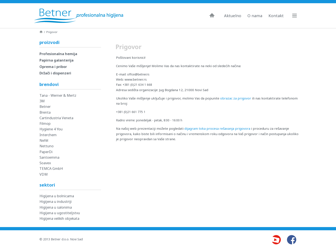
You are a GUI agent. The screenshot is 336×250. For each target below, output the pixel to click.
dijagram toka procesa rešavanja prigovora (217, 128)
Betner (45, 106)
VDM (43, 174)
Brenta (45, 112)
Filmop (45, 123)
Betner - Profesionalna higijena (79, 15)
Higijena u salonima (55, 207)
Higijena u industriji (55, 201)
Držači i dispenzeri (55, 73)
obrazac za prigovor (235, 98)
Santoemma (49, 157)
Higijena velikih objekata (59, 218)
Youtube (276, 240)
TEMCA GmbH (51, 168)
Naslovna (212, 15)
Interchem (48, 134)
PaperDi (46, 151)
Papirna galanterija (56, 60)
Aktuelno (232, 15)
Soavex (45, 162)
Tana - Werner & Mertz (57, 95)
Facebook (291, 240)
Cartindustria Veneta (56, 117)
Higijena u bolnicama (56, 195)
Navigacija (296, 15)
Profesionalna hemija (58, 53)
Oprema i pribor (53, 66)
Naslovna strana (41, 31)
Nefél (43, 140)
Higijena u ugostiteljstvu (59, 212)
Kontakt (276, 15)
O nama (254, 15)
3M (42, 100)
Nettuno (46, 145)
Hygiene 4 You (51, 129)
